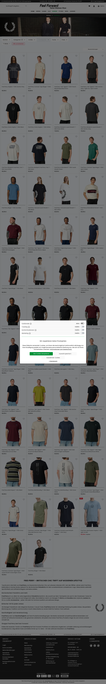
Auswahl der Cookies (53, 358)
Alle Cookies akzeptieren (41, 354)
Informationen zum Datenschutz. (61, 349)
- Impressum (53, 361)
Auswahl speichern (65, 354)
